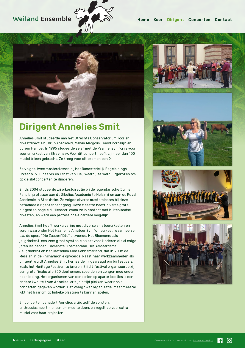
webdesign (203, 340)
